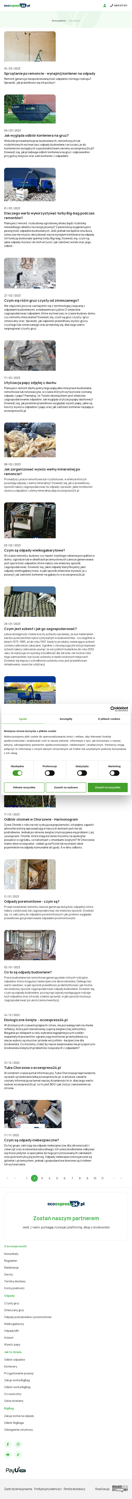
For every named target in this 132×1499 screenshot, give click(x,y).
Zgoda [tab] (23, 718)
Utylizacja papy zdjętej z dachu (30, 382)
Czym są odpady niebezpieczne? (31, 1140)
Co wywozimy (12, 1394)
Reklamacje (11, 1267)
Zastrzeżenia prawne (18, 1489)
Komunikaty (11, 1254)
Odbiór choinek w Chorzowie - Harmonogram (41, 819)
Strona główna (59, 20)
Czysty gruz (11, 1303)
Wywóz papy (12, 1344)
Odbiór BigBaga (14, 1423)
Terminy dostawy (15, 1281)
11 (102, 1178)
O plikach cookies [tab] (109, 718)
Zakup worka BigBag (17, 1380)
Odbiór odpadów (14, 1359)
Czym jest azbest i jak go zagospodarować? (40, 628)
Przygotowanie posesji (18, 1373)
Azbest (8, 1337)
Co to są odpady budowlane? (28, 972)
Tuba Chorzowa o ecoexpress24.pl (32, 1067)
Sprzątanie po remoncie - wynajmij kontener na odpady (49, 73)
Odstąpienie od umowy (18, 1430)
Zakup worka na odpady (19, 1416)
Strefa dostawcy (74, 1489)
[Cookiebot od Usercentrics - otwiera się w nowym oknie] (113, 709)
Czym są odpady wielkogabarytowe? (34, 550)
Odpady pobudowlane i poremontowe (28, 1317)
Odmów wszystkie (24, 787)
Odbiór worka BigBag (17, 1387)
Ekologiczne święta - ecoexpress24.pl (36, 1020)
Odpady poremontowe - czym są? (31, 901)
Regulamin (10, 1261)
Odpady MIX (11, 1331)
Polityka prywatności (48, 1489)
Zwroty (8, 1274)
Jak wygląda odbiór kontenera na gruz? (36, 135)
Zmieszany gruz (14, 1310)
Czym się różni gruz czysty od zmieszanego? (41, 300)
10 (95, 1178)
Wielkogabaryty (14, 1324)
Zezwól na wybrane (66, 787)
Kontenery (10, 1366)
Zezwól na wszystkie (107, 787)
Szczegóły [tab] (66, 718)
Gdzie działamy (13, 1401)
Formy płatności (14, 1288)
